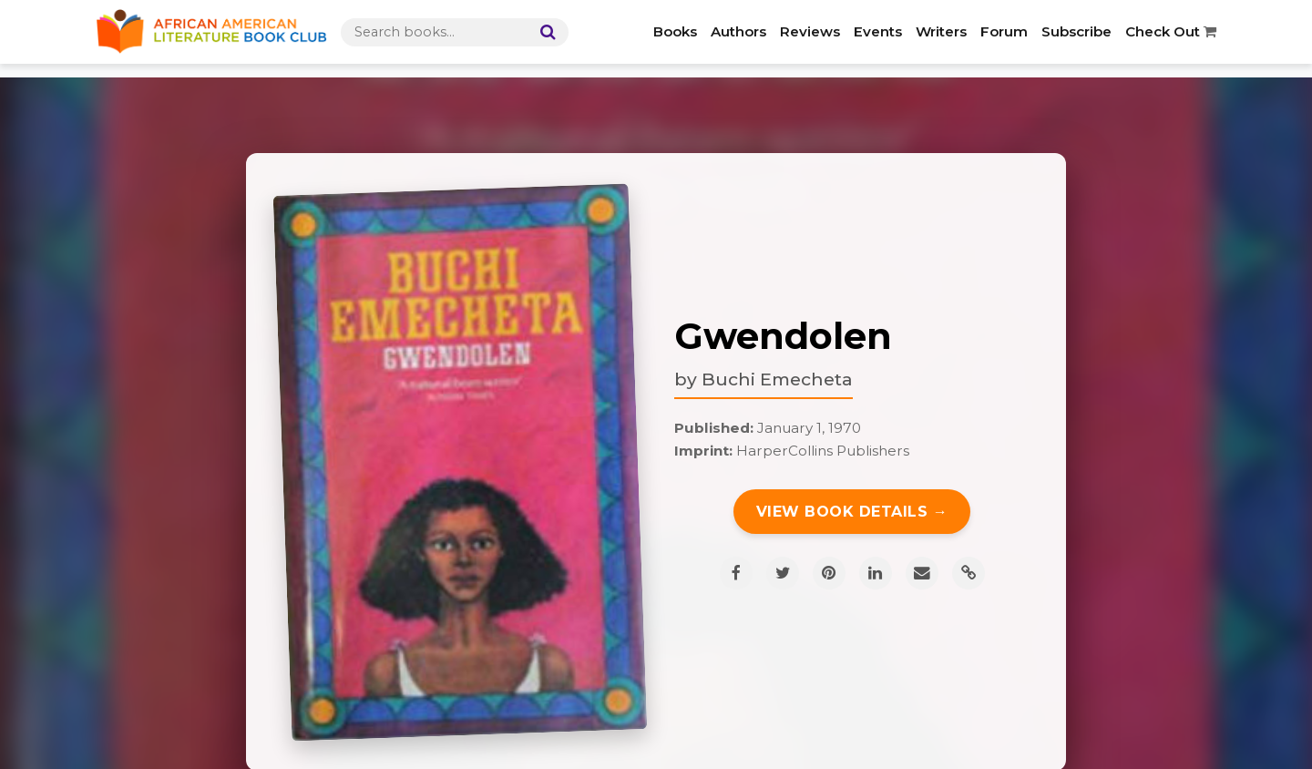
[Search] (544, 32)
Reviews (810, 31)
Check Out (1170, 31)
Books (675, 31)
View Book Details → (852, 511)
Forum (1004, 31)
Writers (941, 31)
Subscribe (1076, 31)
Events (878, 31)
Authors (738, 31)
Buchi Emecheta (777, 379)
